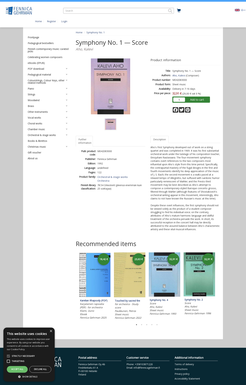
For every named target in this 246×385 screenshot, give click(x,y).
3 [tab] (146, 324)
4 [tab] (152, 324)
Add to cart (197, 100)
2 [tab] (141, 324)
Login (64, 21)
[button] (170, 11)
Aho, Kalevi (178, 75)
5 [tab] (157, 324)
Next (218, 286)
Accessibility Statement (187, 378)
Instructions (181, 369)
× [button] (51, 331)
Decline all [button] (40, 369)
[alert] (29, 355)
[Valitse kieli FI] (243, 9)
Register (51, 21)
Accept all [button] (17, 369)
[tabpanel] (94, 286)
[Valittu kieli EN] (237, 9)
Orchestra (103, 180)
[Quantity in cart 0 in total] (179, 10)
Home (38, 21)
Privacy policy (182, 373)
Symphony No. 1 (95, 32)
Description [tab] (159, 139)
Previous (75, 286)
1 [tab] (136, 324)
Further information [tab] (84, 141)
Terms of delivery (184, 364)
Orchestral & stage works (112, 177)
